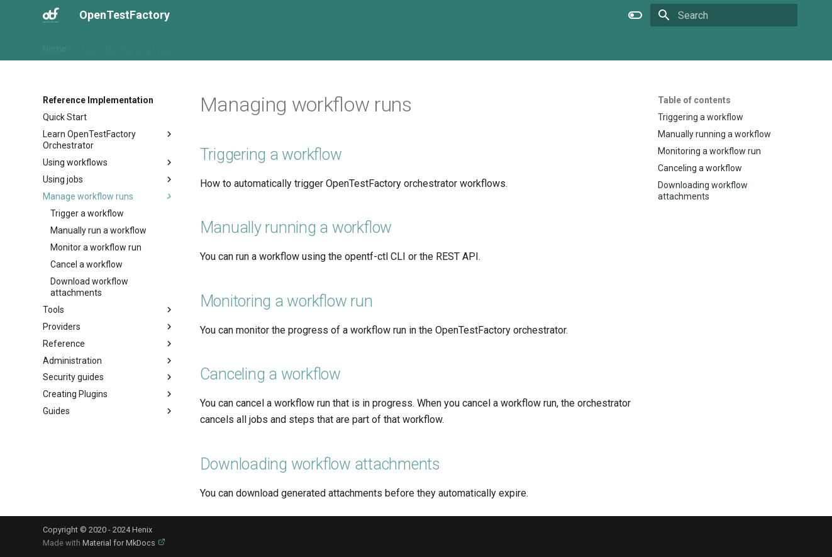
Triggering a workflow (271, 154)
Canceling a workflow (270, 374)
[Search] (723, 15)
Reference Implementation (249, 46)
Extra (395, 46)
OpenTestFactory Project (131, 46)
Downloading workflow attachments (320, 464)
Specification (344, 46)
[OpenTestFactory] (51, 15)
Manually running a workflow (296, 227)
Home (55, 46)
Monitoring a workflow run (286, 301)
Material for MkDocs (119, 543)
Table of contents (694, 100)
